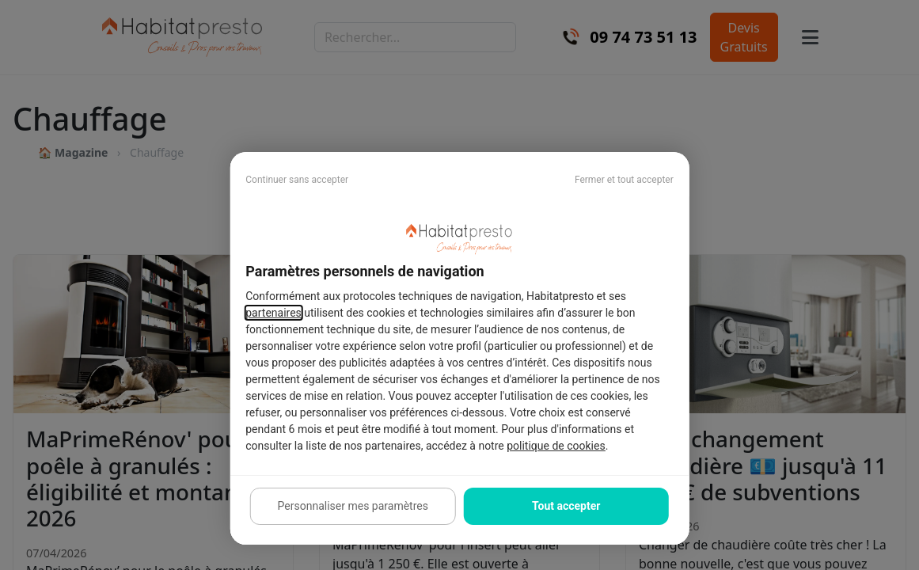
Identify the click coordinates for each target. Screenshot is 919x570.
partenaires (273, 312)
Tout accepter (566, 506)
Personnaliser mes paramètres (353, 506)
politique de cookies (556, 445)
